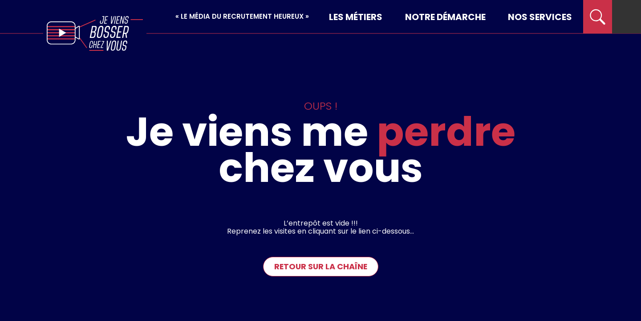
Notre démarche (445, 16)
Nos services (540, 16)
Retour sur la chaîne (320, 266)
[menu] (626, 16)
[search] (597, 16)
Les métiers (355, 16)
